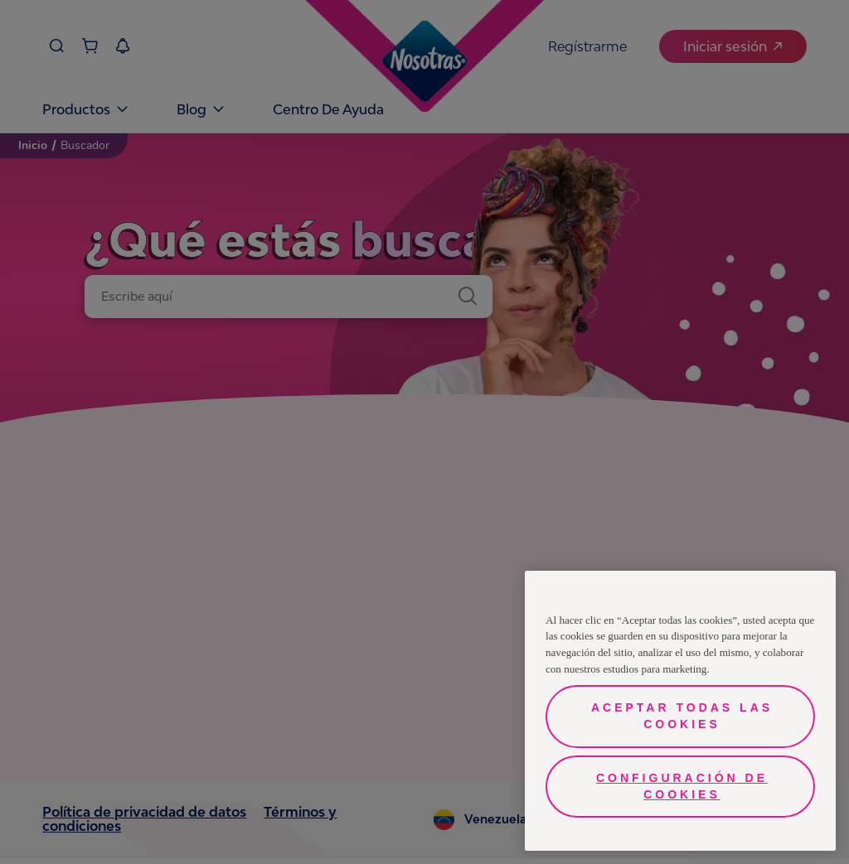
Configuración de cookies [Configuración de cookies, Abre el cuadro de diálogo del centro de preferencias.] (682, 786)
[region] (680, 711)
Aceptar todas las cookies (682, 716)
